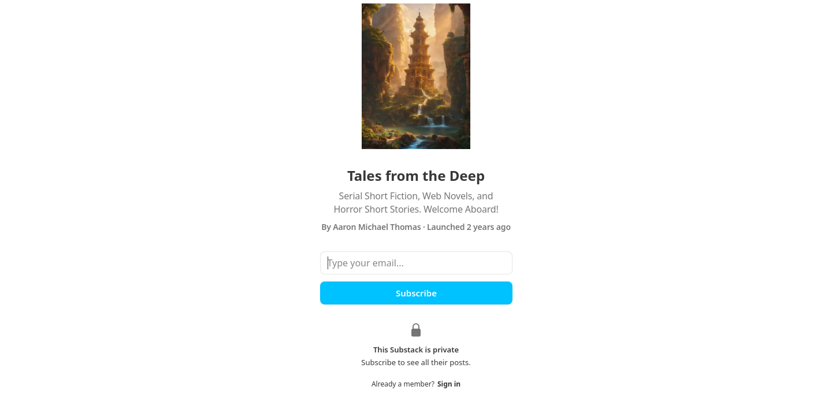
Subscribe (415, 293)
